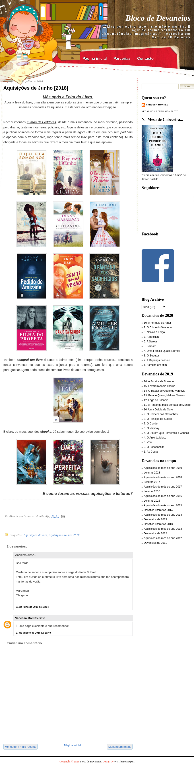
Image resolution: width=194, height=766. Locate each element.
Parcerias (122, 58)
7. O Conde (150, 423)
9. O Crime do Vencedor (158, 327)
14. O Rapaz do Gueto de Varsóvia (164, 390)
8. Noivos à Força (154, 332)
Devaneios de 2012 (155, 533)
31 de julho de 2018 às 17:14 (32, 606)
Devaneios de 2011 (155, 542)
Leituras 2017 (152, 482)
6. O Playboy (151, 428)
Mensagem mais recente (20, 746)
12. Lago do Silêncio (156, 400)
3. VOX (148, 442)
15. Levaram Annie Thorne (159, 386)
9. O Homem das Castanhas (160, 414)
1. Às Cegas (151, 451)
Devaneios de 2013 (155, 519)
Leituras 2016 (152, 491)
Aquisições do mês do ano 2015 (163, 505)
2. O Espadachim (154, 447)
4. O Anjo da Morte (155, 437)
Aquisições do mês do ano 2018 (163, 477)
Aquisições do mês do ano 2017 (163, 486)
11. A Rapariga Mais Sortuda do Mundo (167, 404)
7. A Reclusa (151, 336)
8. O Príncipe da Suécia (158, 418)
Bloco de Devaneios (158, 18)
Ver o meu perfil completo (160, 111)
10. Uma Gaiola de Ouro (158, 409)
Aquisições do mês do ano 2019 (163, 467)
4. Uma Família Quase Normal (162, 350)
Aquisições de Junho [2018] (35, 88)
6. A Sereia (150, 341)
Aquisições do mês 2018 (64, 535)
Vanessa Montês (26, 618)
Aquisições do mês (35, 535)
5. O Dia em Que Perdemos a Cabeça (166, 432)
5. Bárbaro (150, 346)
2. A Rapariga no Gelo (157, 360)
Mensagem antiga (119, 746)
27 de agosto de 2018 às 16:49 (33, 632)
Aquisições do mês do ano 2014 (163, 514)
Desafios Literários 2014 (158, 510)
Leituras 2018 (152, 472)
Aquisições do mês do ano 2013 (163, 528)
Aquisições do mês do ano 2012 (163, 538)
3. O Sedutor (151, 355)
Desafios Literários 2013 (158, 524)
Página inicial (95, 58)
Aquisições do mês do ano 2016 (163, 496)
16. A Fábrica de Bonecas (159, 381)
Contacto (145, 58)
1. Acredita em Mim (155, 365)
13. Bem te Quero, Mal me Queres (164, 395)
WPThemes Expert (124, 761)
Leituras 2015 (152, 500)
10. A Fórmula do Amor (157, 322)
